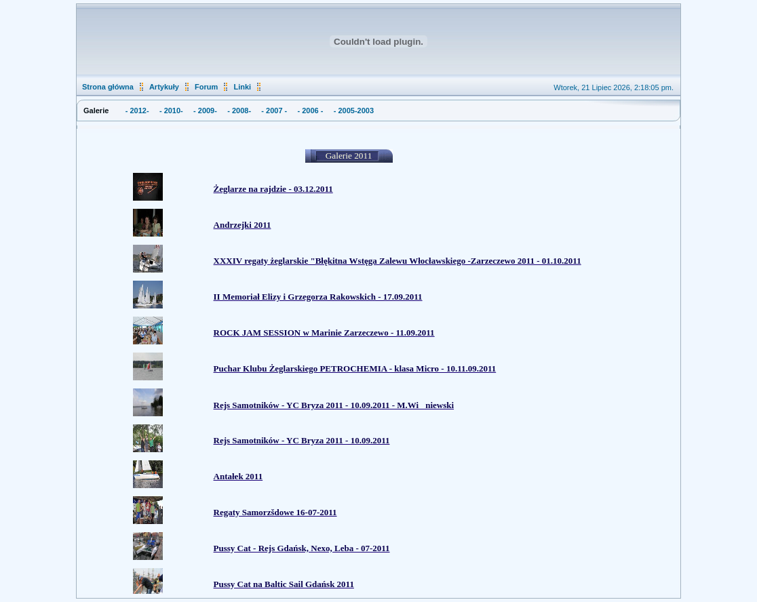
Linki (242, 87)
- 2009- (205, 110)
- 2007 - (274, 110)
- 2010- (171, 110)
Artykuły (164, 87)
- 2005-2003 (354, 110)
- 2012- (137, 110)
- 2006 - (311, 110)
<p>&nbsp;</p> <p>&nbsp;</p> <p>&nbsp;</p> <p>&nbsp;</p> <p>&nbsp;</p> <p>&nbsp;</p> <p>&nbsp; (377, 363)
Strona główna (108, 87)
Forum (206, 87)
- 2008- (239, 110)
